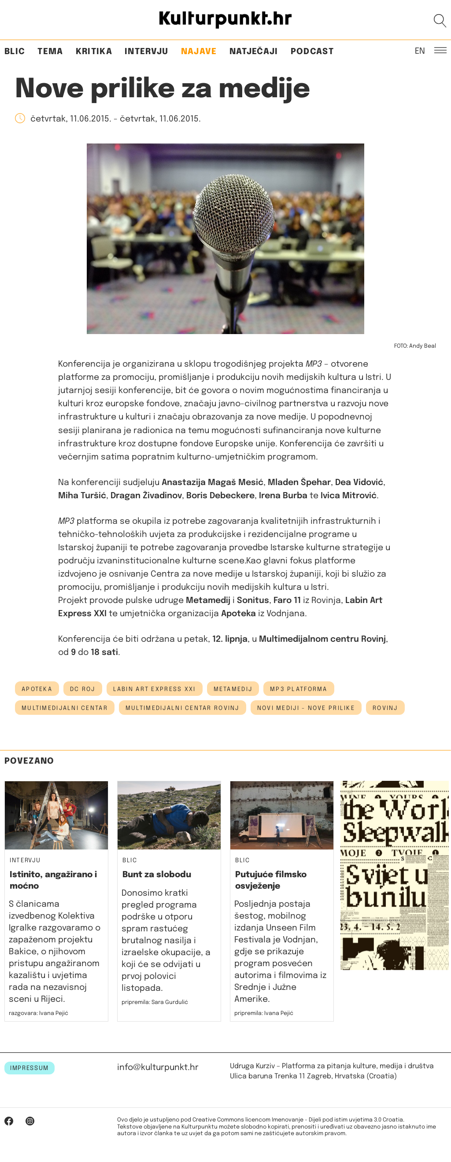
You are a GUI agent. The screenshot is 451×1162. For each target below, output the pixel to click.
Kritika (94, 52)
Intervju (147, 52)
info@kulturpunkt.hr (158, 1067)
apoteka (37, 689)
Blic (14, 52)
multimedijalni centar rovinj (183, 708)
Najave (199, 52)
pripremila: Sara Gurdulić (155, 1002)
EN (420, 50)
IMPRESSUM (29, 1068)
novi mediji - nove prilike (306, 708)
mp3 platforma (299, 689)
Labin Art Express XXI (154, 689)
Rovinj (385, 708)
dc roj (83, 689)
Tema (50, 52)
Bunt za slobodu (156, 875)
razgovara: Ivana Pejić (38, 1013)
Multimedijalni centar (65, 708)
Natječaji (253, 52)
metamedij (233, 689)
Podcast (312, 52)
